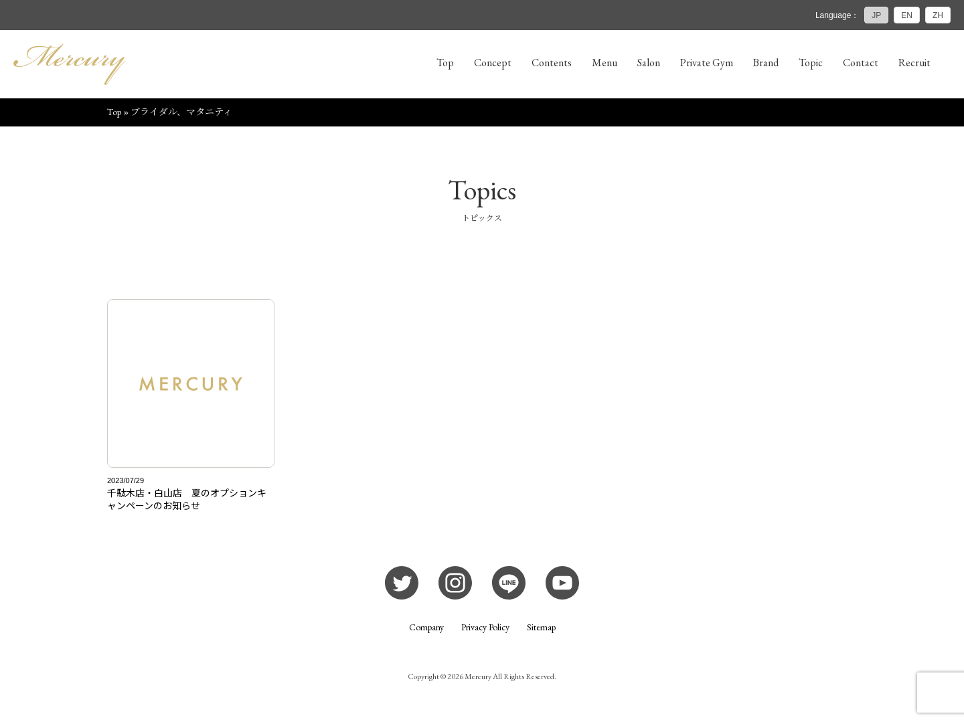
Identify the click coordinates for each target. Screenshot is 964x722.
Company (426, 627)
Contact (860, 63)
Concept (492, 63)
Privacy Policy (485, 627)
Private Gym (706, 63)
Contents (552, 63)
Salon (648, 63)
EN (906, 15)
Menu (604, 63)
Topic (811, 63)
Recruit (914, 63)
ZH (938, 15)
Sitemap (541, 627)
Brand (766, 63)
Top (445, 63)
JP (876, 15)
